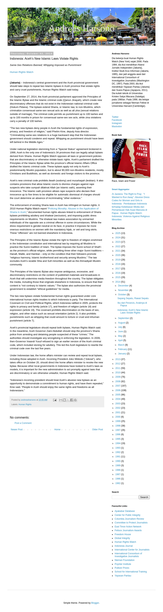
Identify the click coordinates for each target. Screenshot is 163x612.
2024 (118, 237)
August (122, 322)
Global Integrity (122, 538)
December (123, 285)
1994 (118, 443)
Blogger (95, 603)
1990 (118, 461)
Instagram (117, 123)
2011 (118, 368)
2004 (118, 399)
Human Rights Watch (21, 72)
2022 (118, 246)
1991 (118, 456)
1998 (118, 425)
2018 (118, 264)
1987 (118, 474)
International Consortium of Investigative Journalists (128, 554)
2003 (118, 403)
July (120, 327)
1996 (118, 434)
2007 (118, 385)
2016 (118, 273)
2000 (118, 417)
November (123, 290)
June (121, 331)
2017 (118, 268)
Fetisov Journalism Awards (128, 530)
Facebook (117, 120)
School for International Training (131, 571)
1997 (118, 430)
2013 (118, 359)
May (120, 336)
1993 (118, 448)
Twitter (115, 117)
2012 (118, 363)
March (121, 345)
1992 (118, 452)
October (122, 294)
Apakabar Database (125, 511)
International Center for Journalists (132, 549)
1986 (118, 478)
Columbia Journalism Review (129, 519)
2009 (118, 377)
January (122, 353)
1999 (118, 421)
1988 (118, 470)
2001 (118, 412)
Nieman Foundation (125, 560)
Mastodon (117, 126)
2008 (118, 381)
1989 (118, 465)
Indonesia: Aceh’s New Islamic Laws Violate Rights (133, 311)
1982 (118, 483)
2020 (118, 255)
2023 (118, 242)
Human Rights (25, 404)
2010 (118, 372)
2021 (118, 250)
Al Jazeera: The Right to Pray (127, 194)
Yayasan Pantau (123, 575)
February (123, 349)
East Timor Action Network (128, 526)
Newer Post (17, 429)
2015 (118, 277)
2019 (118, 259)
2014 (118, 282)
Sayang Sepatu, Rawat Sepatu (133, 298)
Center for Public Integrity (127, 515)
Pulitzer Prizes (122, 568)
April (120, 340)
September (124, 318)
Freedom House (123, 534)
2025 (118, 233)
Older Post (97, 429)
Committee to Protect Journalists (131, 522)
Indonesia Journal (124, 546)
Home (57, 429)
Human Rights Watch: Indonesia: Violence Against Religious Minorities (131, 216)
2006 (118, 390)
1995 (118, 439)
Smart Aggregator (120, 189)
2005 (118, 394)
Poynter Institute (123, 564)
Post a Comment (23, 423)
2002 (118, 408)
